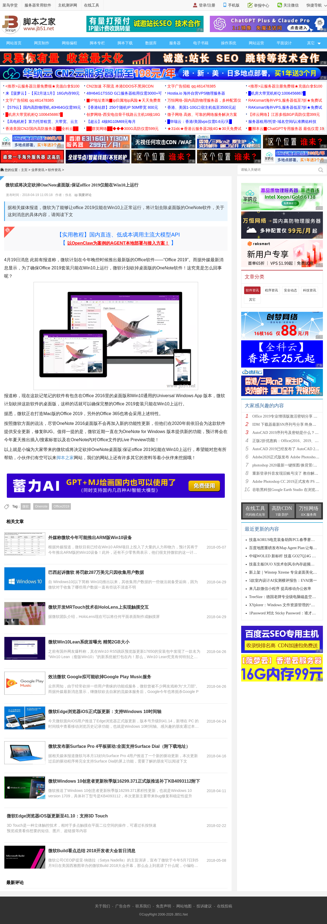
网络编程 (69, 43)
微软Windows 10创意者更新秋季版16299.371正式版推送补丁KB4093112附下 (124, 781)
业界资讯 (37, 170)
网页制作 (41, 43)
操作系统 (228, 43)
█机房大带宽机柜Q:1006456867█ (276, 93)
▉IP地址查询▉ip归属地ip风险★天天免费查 (123, 100)
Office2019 (61, 506)
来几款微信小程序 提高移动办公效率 (280, 589)
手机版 (234, 5)
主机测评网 (67, 5)
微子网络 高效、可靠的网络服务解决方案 (202, 114)
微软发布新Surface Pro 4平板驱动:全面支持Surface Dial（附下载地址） (119, 746)
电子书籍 (200, 43)
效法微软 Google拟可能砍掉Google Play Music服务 (99, 676)
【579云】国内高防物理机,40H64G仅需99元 (43, 107)
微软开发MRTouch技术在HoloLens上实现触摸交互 (98, 607)
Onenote (41, 506)
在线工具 (91, 5)
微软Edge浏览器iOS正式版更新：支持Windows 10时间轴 (104, 711)
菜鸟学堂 (10, 5)
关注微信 (291, 5)
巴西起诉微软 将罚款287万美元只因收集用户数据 (96, 572)
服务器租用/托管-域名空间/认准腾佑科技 (282, 121)
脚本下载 (125, 43)
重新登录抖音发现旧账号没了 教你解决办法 (289, 473)
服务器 (175, 43)
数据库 (151, 43)
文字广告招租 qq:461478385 (191, 86)
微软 (25, 506)
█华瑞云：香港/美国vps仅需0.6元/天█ (199, 121)
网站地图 (184, 906)
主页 (24, 170)
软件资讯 (54, 170)
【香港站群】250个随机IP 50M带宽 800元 (122, 107)
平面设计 (284, 43)
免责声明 (163, 906)
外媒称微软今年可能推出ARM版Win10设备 (90, 537)
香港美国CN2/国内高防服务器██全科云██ (41, 128)
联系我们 (143, 906)
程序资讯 (271, 290)
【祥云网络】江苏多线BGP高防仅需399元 (284, 114)
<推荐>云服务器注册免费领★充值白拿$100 (42, 86)
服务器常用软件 (38, 5)
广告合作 (123, 906)
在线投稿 (224, 906)
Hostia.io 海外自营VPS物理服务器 (196, 93)
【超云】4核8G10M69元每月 (111, 121)
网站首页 (14, 43)
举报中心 (261, 5)
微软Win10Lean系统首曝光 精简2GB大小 (88, 642)
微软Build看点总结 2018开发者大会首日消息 (91, 850)
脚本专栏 (97, 43)
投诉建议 (204, 906)
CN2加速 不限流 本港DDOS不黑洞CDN (120, 86)
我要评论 (83, 195)
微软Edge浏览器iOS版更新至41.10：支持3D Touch (57, 816)
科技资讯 (309, 290)
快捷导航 (317, 5)
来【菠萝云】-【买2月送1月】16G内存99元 (42, 93)
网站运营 (256, 43)
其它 (252, 299)
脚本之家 (65, 457)
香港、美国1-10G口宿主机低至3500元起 (201, 107)
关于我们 (102, 906)
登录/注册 (207, 5)
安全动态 (290, 290)
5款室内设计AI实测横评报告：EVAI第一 (283, 580)
